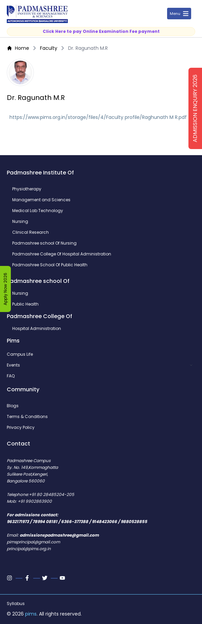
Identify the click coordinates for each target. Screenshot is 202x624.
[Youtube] (63, 578)
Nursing (20, 221)
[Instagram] (10, 578)
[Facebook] (27, 578)
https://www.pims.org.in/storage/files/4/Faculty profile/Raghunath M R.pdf (98, 117)
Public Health (25, 304)
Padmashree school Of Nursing (44, 243)
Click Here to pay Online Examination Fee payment (101, 31)
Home (18, 48)
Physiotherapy (26, 189)
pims (31, 613)
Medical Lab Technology (37, 210)
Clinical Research (30, 232)
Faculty (48, 48)
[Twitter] (45, 578)
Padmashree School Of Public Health (49, 265)
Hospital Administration (36, 328)
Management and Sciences (41, 200)
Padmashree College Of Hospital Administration (61, 254)
